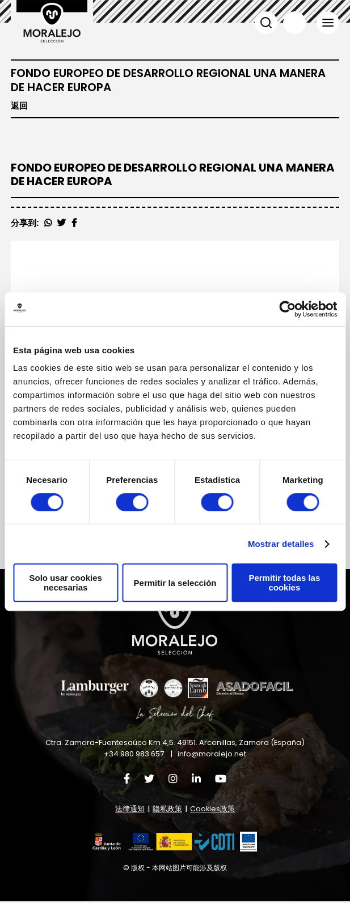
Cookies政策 (212, 810)
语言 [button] (293, 22)
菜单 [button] (328, 22)
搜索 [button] (265, 22)
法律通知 (130, 810)
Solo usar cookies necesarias (65, 582)
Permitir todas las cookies (284, 582)
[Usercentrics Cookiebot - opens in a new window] (287, 309)
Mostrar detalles (281, 544)
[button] (163, 843)
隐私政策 (167, 810)
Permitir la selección (175, 583)
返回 (19, 106)
